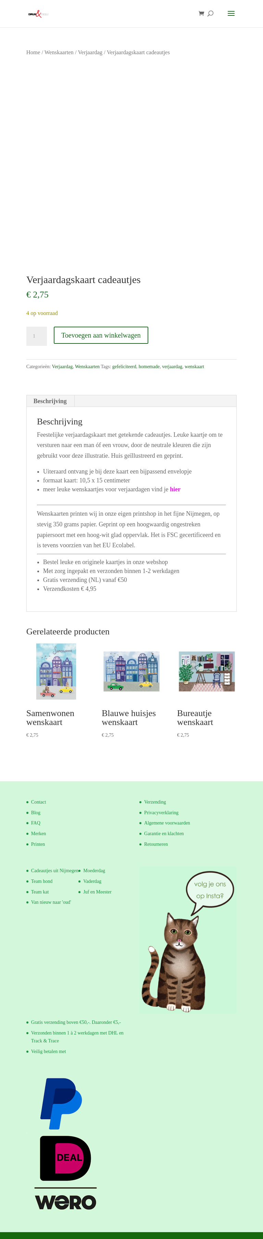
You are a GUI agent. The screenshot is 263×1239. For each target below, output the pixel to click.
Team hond (41, 881)
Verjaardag (90, 52)
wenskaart (194, 366)
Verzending (155, 802)
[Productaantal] (36, 336)
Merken (38, 833)
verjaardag (172, 366)
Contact (38, 802)
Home (33, 52)
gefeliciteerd (124, 366)
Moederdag (94, 870)
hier (175, 489)
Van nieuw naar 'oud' (51, 902)
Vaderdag (92, 881)
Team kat (40, 892)
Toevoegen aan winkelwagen (101, 335)
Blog (35, 812)
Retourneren (156, 844)
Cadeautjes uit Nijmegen (54, 870)
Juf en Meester (97, 892)
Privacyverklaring (161, 812)
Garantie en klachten (164, 833)
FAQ (35, 823)
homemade (149, 366)
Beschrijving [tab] (50, 401)
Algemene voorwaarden (167, 823)
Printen (38, 844)
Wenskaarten (59, 52)
